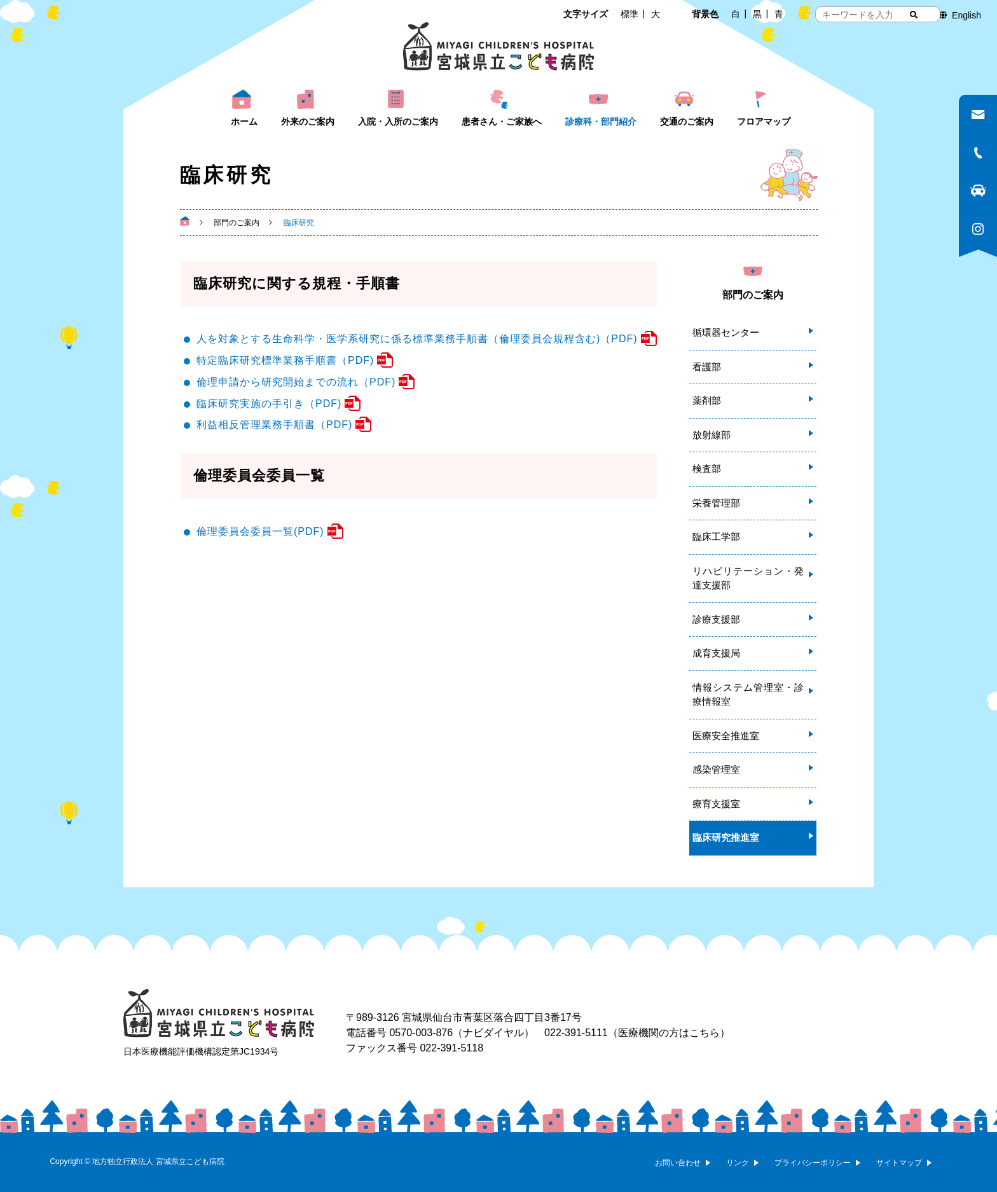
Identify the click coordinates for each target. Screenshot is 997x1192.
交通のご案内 (686, 121)
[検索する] (913, 14)
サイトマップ (899, 1162)
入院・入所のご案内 (398, 121)
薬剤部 (706, 400)
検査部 (706, 468)
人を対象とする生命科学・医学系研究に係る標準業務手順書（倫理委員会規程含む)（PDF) (417, 338)
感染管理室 (716, 769)
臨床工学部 (716, 536)
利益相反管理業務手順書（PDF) (274, 424)
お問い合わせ (678, 1162)
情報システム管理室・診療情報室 (748, 694)
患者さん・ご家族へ (502, 121)
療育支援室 (716, 803)
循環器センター (725, 332)
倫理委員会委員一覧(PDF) (260, 531)
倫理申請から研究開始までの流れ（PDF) (295, 382)
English (966, 15)
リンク (737, 1162)
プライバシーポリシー (812, 1162)
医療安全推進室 (725, 735)
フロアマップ (763, 121)
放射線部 (711, 434)
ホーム (244, 121)
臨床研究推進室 (725, 837)
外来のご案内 (307, 121)
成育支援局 (716, 653)
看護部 (706, 366)
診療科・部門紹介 (600, 121)
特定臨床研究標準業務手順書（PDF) (285, 360)
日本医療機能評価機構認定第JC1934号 (200, 1051)
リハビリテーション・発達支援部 (748, 578)
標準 (629, 14)
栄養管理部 (716, 502)
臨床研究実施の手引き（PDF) (268, 403)
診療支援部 (716, 619)
